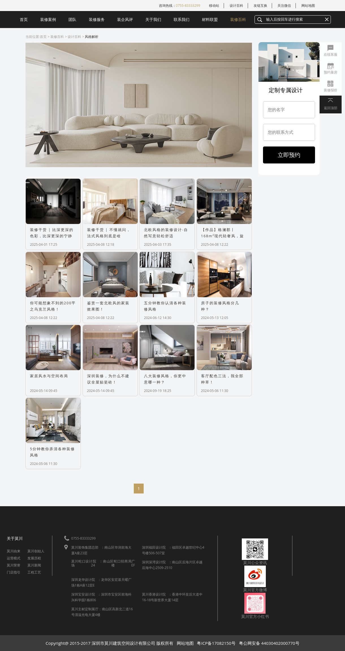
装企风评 (125, 19)
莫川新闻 (34, 565)
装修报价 (330, 90)
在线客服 (330, 54)
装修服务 (97, 19)
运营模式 (13, 558)
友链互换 (260, 5)
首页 (24, 19)
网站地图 (308, 5)
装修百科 (238, 19)
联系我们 (181, 19)
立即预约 (289, 155)
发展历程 (34, 558)
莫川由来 (13, 551)
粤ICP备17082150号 (216, 643)
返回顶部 (330, 107)
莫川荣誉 (13, 565)
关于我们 (153, 19)
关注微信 (284, 5)
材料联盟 (210, 19)
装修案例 (48, 19)
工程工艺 (34, 572)
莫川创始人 (35, 551)
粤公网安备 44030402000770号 (269, 643)
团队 (72, 19)
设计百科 (236, 5)
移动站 (214, 5)
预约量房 (330, 72)
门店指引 (13, 572)
